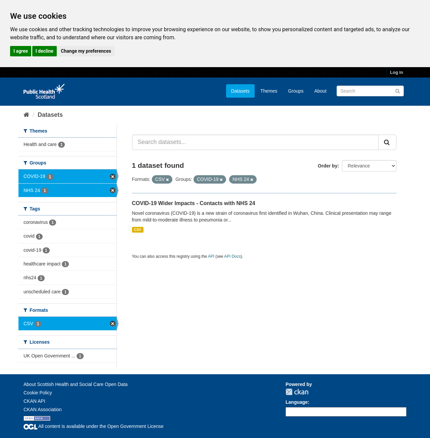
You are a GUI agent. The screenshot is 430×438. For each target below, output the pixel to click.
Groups (295, 91)
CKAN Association (43, 409)
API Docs (232, 256)
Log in (396, 72)
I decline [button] (44, 51)
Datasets (240, 91)
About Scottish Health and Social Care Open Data (76, 384)
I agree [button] (20, 51)
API (211, 256)
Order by (327, 165)
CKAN (297, 391)
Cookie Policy (38, 392)
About (320, 91)
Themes (268, 91)
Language (297, 402)
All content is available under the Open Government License (94, 426)
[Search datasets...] (255, 142)
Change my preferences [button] (86, 51)
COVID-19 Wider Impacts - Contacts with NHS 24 (193, 203)
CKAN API (34, 401)
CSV (137, 230)
